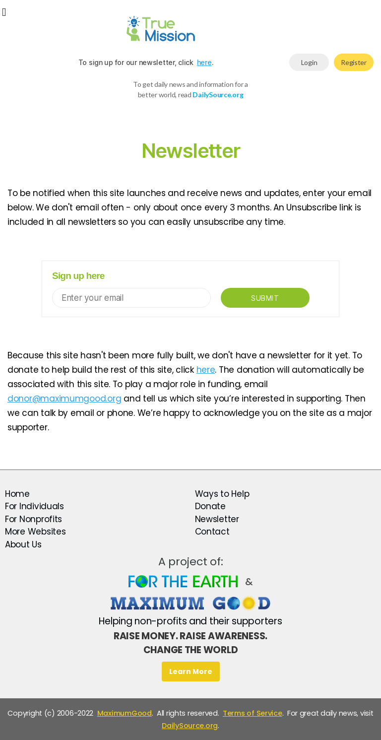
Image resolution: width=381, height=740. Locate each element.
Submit (265, 298)
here (204, 62)
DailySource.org (190, 726)
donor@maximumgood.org (64, 398)
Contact (212, 532)
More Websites (35, 532)
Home (17, 494)
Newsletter (217, 519)
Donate (210, 506)
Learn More (190, 671)
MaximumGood (124, 713)
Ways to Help (222, 494)
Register (354, 62)
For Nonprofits (33, 519)
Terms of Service (252, 713)
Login (309, 62)
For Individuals (34, 506)
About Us (23, 544)
